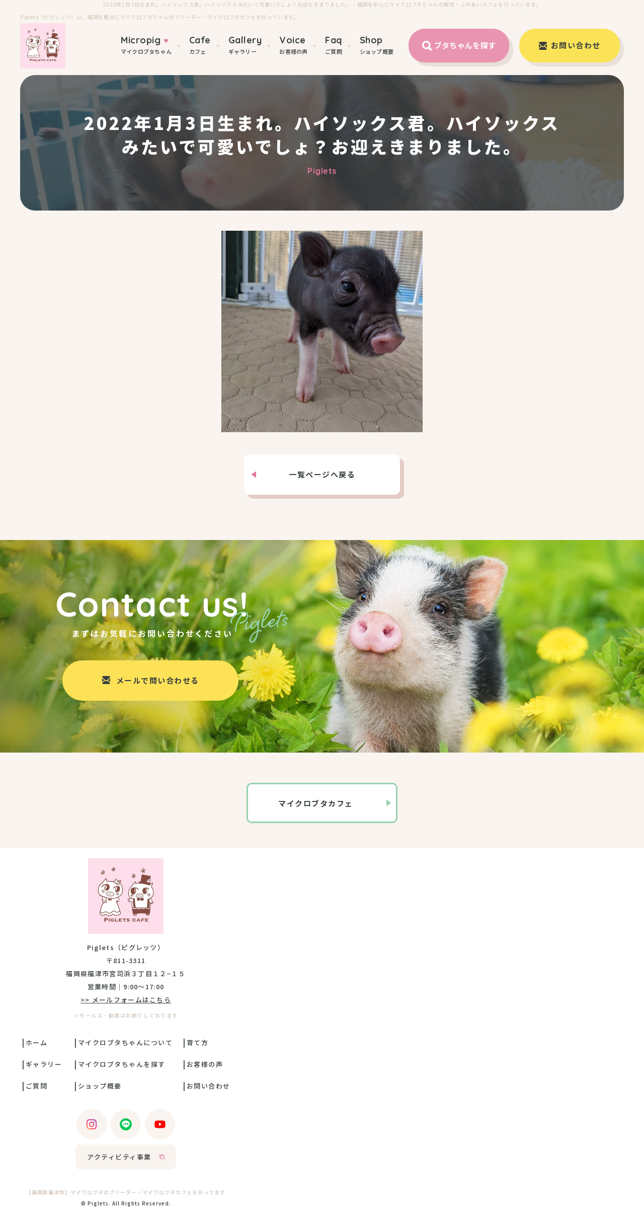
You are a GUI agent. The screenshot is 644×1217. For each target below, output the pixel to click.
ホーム (37, 1042)
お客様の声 (293, 45)
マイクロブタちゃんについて (125, 1042)
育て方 (198, 1042)
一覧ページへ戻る (322, 474)
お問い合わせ (208, 1086)
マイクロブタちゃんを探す (122, 1064)
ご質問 (333, 45)
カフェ (200, 45)
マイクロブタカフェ (315, 803)
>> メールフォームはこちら (125, 999)
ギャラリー (245, 45)
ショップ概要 (376, 45)
